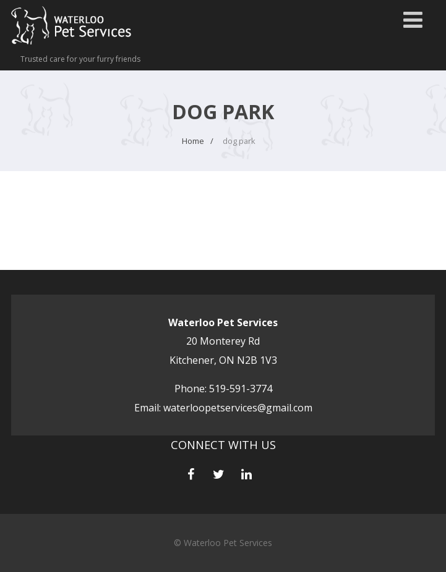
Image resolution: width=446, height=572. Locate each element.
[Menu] (412, 19)
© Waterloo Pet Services (223, 543)
